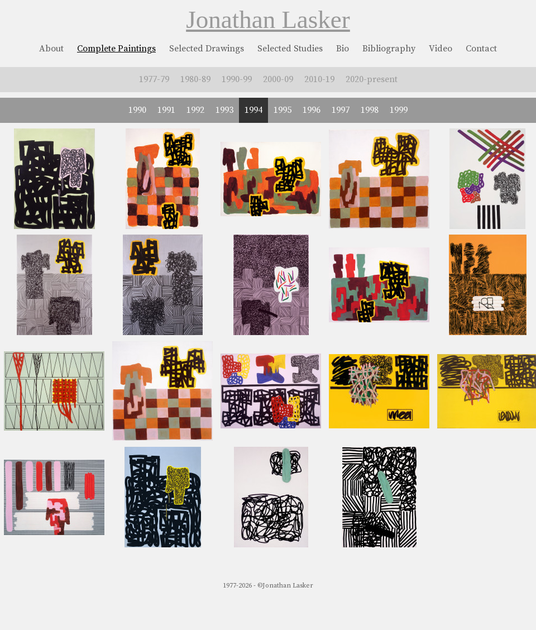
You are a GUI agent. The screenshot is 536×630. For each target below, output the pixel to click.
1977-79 (154, 79)
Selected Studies (290, 48)
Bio (342, 48)
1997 (341, 110)
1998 (370, 110)
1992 (195, 110)
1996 (311, 110)
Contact (481, 48)
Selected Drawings (206, 48)
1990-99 (237, 79)
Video (440, 48)
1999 (399, 110)
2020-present (372, 79)
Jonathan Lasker (268, 20)
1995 (282, 110)
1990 (137, 110)
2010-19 (319, 79)
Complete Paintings (116, 48)
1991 (166, 110)
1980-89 (195, 79)
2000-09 (278, 79)
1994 (253, 110)
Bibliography (388, 48)
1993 (224, 110)
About (51, 48)
